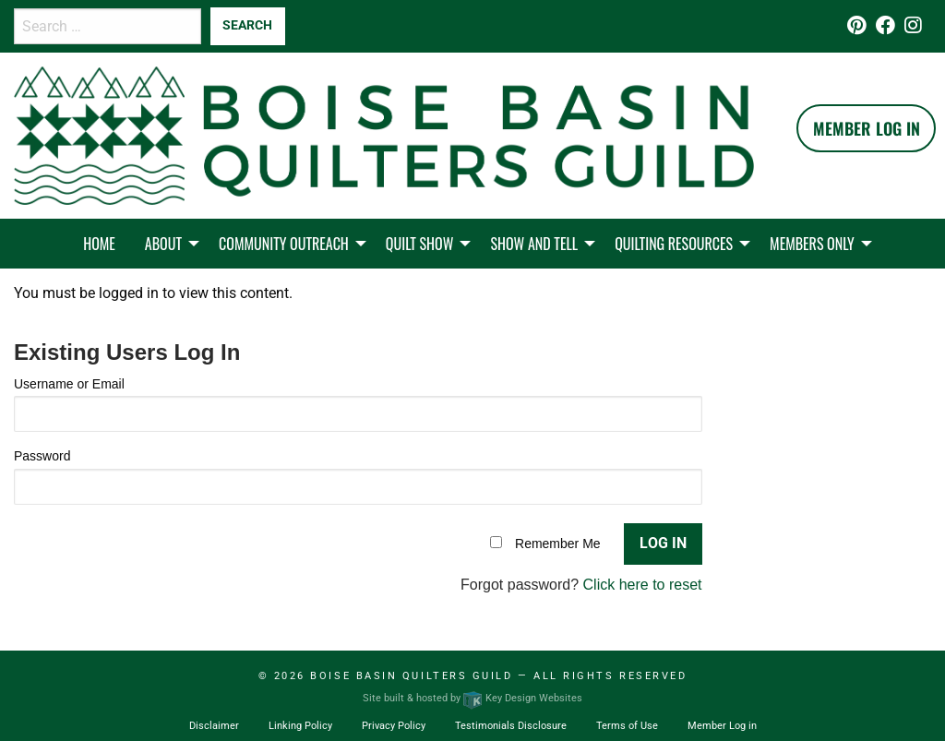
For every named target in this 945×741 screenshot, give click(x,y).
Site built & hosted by (472, 698)
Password (42, 455)
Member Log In (866, 128)
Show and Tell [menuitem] (534, 244)
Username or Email (69, 383)
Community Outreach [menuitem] (284, 244)
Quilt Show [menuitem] (420, 244)
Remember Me (558, 543)
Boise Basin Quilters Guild (411, 676)
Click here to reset (642, 584)
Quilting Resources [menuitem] (674, 244)
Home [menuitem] (99, 244)
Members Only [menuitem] (812, 244)
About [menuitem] (163, 244)
